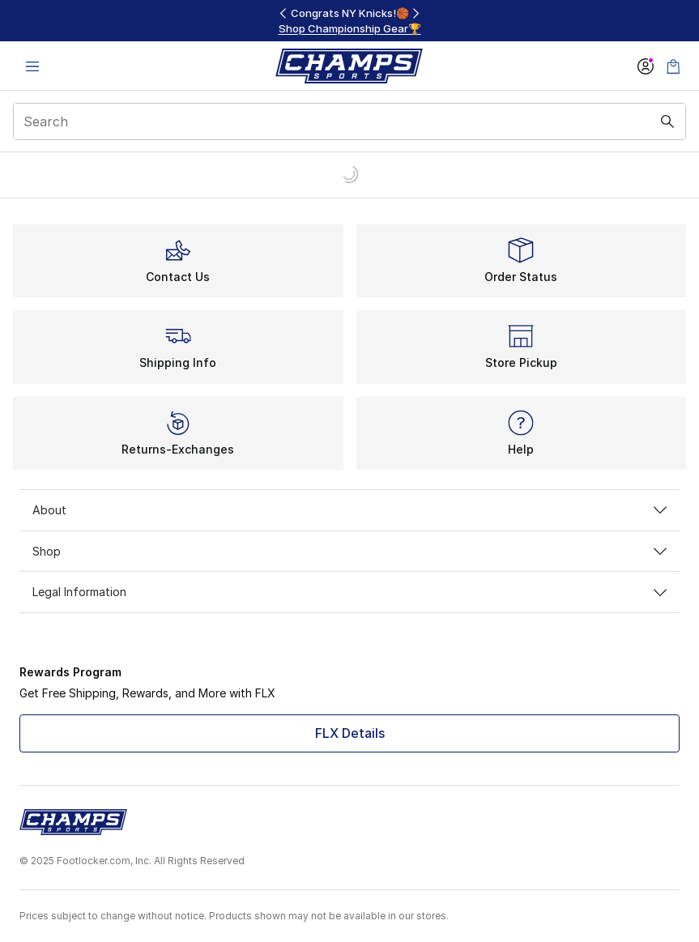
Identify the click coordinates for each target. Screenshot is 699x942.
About (349, 510)
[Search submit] (667, 121)
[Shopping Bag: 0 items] (673, 66)
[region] (349, 20)
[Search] (349, 121)
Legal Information (349, 592)
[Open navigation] (32, 66)
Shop (349, 551)
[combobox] (349, 121)
